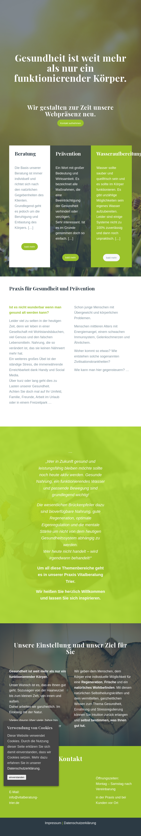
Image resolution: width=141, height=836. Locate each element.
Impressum (53, 823)
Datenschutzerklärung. (23, 768)
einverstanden (16, 777)
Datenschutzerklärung (80, 823)
